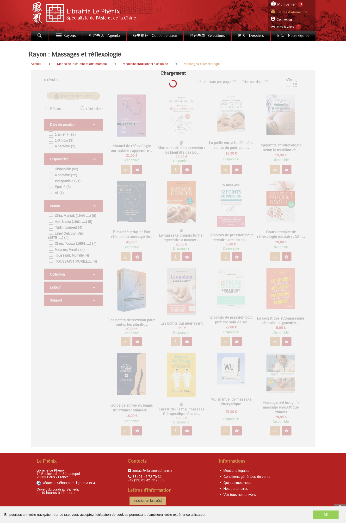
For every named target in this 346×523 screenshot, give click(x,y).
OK (325, 515)
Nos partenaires (235, 489)
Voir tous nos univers (239, 495)
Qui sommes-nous (237, 483)
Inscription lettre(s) (147, 501)
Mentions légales (236, 471)
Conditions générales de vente (246, 477)
